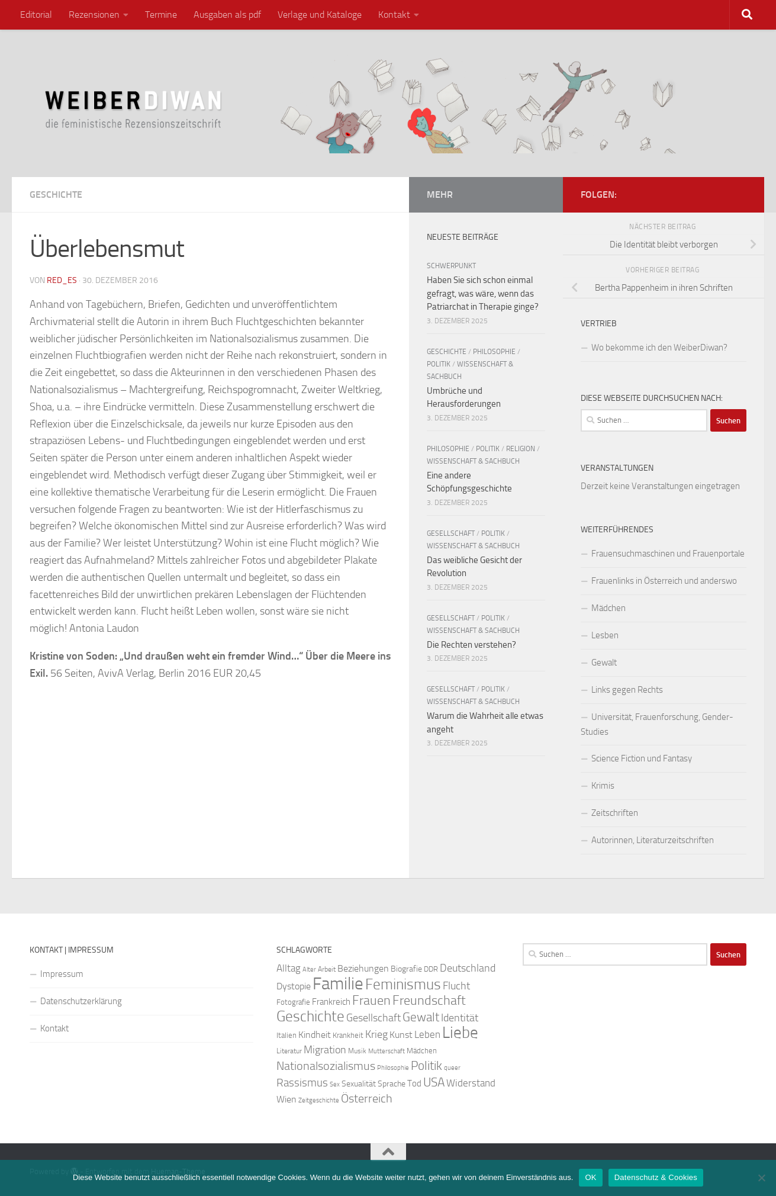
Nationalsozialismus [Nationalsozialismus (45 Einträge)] (325, 1066)
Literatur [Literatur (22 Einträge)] (289, 1051)
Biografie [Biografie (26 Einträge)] (406, 969)
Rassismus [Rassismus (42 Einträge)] (302, 1082)
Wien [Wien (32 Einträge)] (286, 1099)
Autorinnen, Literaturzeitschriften (652, 840)
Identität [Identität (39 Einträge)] (459, 1017)
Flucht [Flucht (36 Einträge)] (456, 986)
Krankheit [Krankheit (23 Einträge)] (348, 1035)
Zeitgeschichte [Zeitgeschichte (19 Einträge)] (318, 1100)
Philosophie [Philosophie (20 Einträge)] (393, 1068)
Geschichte (56, 194)
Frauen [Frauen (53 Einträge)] (371, 1000)
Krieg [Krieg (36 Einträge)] (376, 1034)
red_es (62, 280)
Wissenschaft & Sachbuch (473, 461)
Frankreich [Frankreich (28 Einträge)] (331, 1001)
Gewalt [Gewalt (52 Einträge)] (421, 1016)
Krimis (602, 785)
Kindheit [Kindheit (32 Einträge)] (314, 1034)
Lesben (605, 635)
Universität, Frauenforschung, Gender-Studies (657, 724)
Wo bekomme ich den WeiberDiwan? (659, 347)
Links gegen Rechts (627, 689)
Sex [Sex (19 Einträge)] (335, 1084)
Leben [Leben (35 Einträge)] (427, 1034)
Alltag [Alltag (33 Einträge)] (288, 968)
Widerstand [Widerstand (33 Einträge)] (470, 1083)
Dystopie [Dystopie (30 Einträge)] (293, 986)
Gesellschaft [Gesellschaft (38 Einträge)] (373, 1017)
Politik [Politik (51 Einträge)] (426, 1065)
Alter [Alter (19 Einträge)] (309, 969)
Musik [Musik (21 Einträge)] (357, 1051)
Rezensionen (94, 14)
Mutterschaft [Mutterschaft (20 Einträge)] (386, 1051)
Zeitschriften (614, 813)
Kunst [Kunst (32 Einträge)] (401, 1034)
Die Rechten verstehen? (471, 644)
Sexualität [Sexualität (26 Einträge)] (359, 1084)
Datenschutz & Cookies (655, 1177)
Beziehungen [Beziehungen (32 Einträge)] (363, 968)
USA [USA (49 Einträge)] (434, 1082)
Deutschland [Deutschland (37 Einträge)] (467, 968)
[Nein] (761, 1178)
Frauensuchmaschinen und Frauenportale (668, 553)
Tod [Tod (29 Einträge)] (414, 1083)
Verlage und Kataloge (320, 14)
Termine (161, 14)
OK (590, 1177)
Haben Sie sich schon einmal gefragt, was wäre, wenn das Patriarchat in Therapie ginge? (483, 293)
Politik (438, 364)
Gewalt (604, 662)
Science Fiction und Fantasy (641, 758)
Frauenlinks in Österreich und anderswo (664, 581)
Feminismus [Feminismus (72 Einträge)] (403, 984)
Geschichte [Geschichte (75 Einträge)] (310, 1016)
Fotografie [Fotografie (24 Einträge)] (293, 1002)
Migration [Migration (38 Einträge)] (325, 1049)
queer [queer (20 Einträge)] (452, 1068)
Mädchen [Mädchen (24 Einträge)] (422, 1050)
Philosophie (494, 352)
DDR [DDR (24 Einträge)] (431, 968)
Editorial (36, 14)
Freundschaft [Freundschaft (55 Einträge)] (429, 1000)
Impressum (61, 974)
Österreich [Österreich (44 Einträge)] (366, 1098)
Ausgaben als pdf (227, 14)
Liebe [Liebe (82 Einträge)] (460, 1032)
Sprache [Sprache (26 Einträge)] (391, 1084)
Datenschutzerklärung (81, 1001)
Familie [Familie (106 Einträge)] (338, 983)
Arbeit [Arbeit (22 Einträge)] (327, 969)
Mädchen (608, 608)
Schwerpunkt (451, 266)
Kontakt (394, 14)
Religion (520, 449)
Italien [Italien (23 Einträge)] (286, 1035)
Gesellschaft (451, 533)
